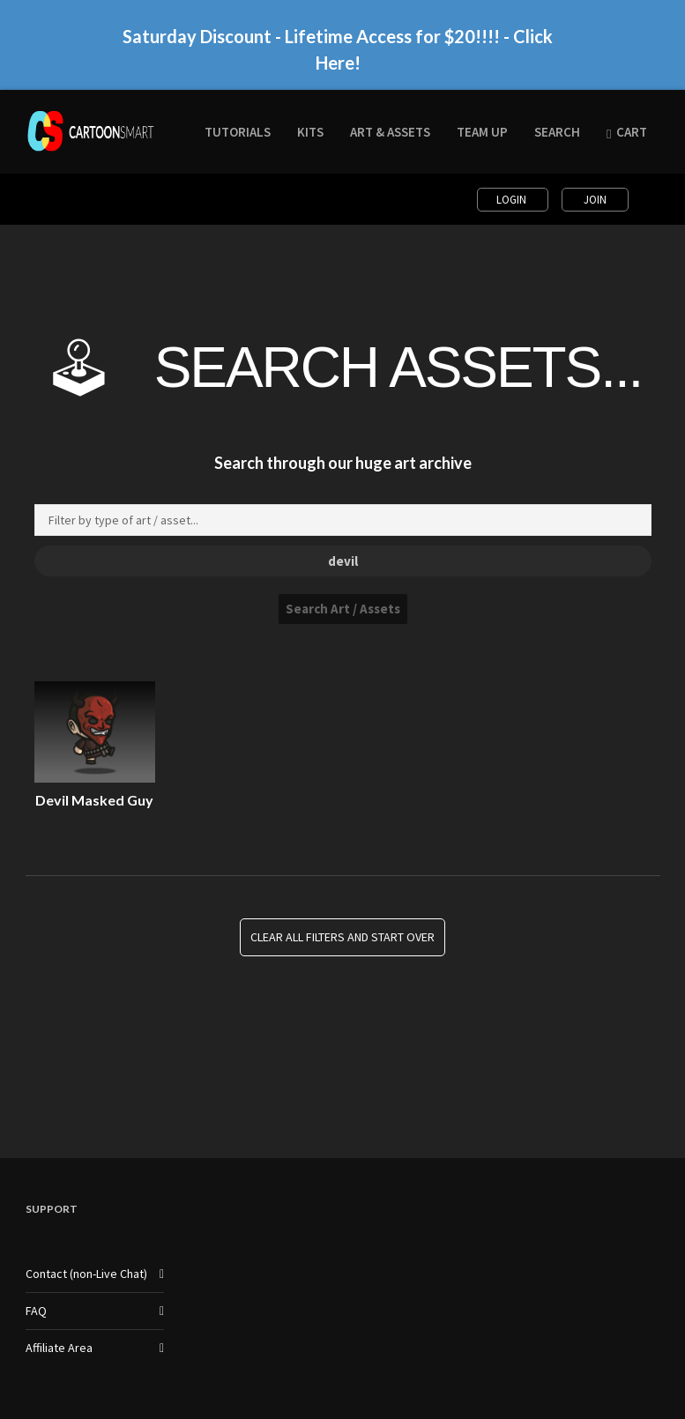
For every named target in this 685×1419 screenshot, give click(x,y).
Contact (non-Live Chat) (86, 1274)
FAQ (36, 1311)
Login (513, 199)
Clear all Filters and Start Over (342, 938)
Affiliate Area (59, 1348)
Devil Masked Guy (94, 799)
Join (595, 199)
